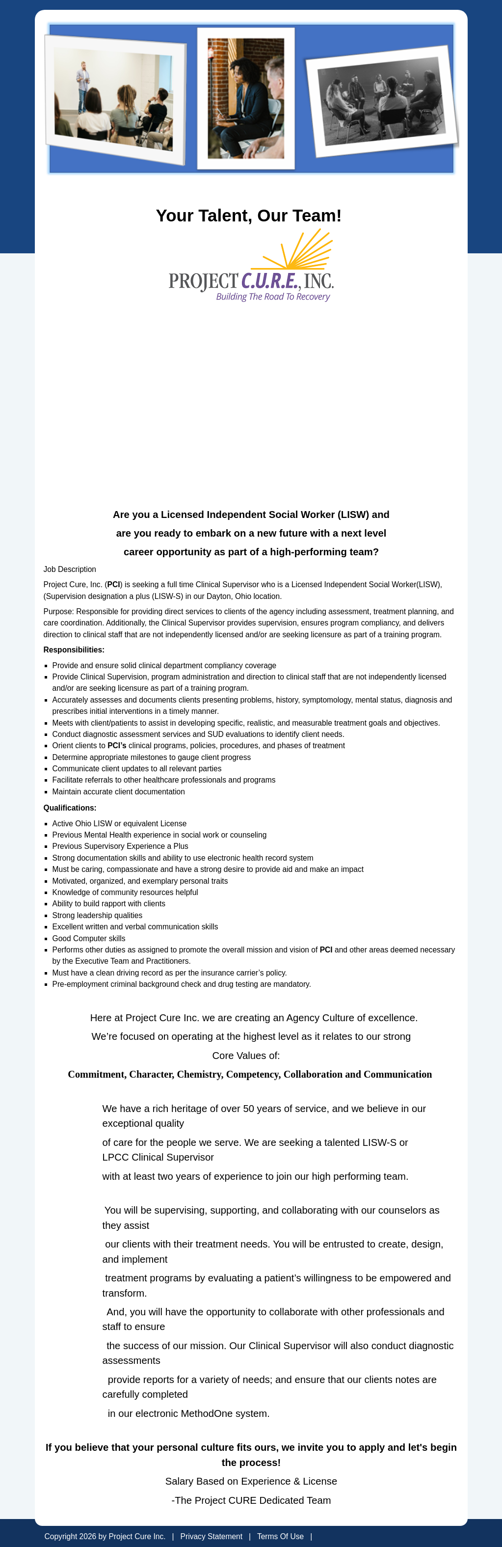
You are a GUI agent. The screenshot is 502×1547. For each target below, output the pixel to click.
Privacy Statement (212, 1536)
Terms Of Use (280, 1536)
